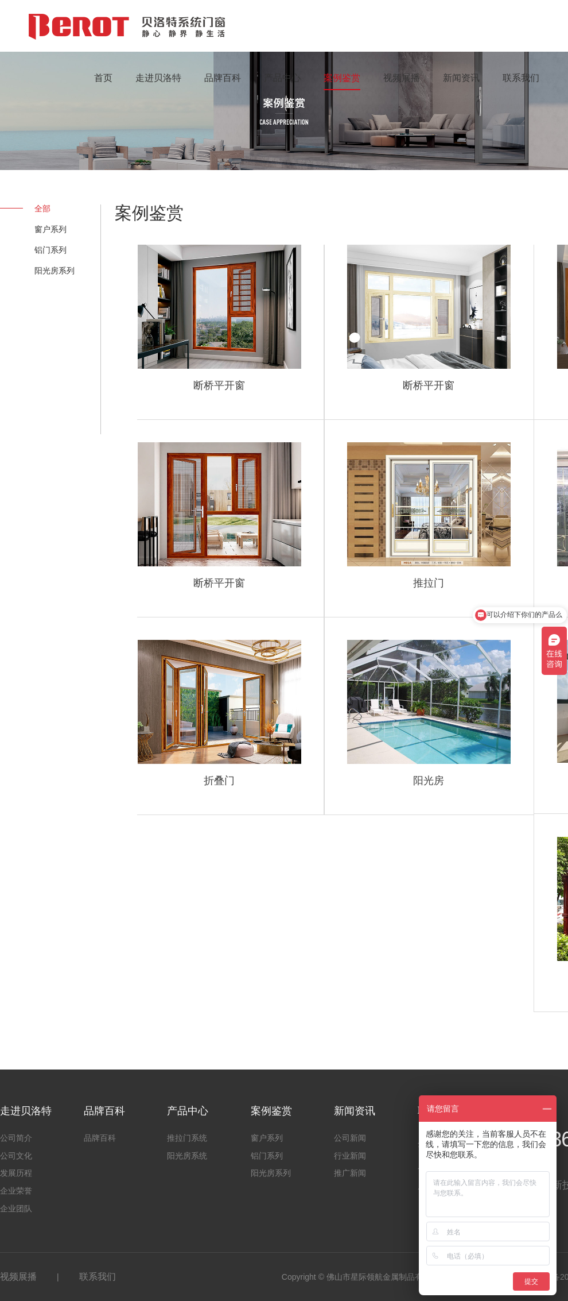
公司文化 (16, 1155)
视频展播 (401, 78)
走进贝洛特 (158, 78)
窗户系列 (50, 229)
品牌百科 (222, 78)
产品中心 (282, 78)
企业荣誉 (16, 1190)
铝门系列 (50, 250)
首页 (103, 78)
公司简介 (16, 1137)
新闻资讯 (461, 78)
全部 (42, 208)
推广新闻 (350, 1173)
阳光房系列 (54, 271)
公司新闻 (350, 1137)
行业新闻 (350, 1155)
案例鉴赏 (342, 78)
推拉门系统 (187, 1137)
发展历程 (16, 1173)
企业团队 (16, 1208)
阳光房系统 (187, 1155)
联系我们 (521, 78)
